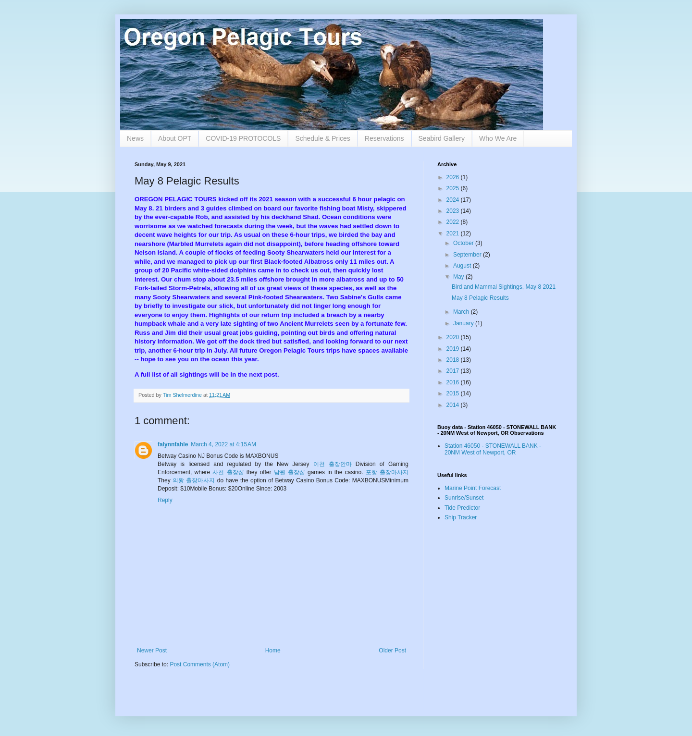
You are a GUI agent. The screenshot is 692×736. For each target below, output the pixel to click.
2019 (453, 348)
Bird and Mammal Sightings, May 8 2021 (504, 286)
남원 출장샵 (289, 472)
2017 (453, 371)
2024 (453, 199)
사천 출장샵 (228, 472)
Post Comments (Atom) (200, 664)
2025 (453, 188)
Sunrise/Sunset (464, 497)
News (135, 138)
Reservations (384, 138)
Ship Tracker (461, 517)
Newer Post (152, 650)
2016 (453, 382)
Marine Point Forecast (473, 488)
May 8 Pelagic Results (480, 297)
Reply (165, 500)
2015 (453, 393)
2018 (453, 359)
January (464, 323)
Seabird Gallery (442, 138)
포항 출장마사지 (387, 472)
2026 (453, 177)
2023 (453, 211)
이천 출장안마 (332, 464)
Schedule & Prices (322, 138)
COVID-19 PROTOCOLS (243, 138)
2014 (453, 405)
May (459, 276)
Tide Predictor (462, 507)
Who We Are (498, 138)
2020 (453, 337)
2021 (453, 233)
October (464, 243)
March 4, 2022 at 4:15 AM (223, 444)
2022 (453, 222)
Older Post (392, 650)
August (463, 265)
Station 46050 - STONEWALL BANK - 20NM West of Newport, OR (493, 449)
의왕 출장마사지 (194, 480)
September (468, 254)
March (462, 311)
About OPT (174, 138)
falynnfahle (173, 444)
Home (273, 650)
